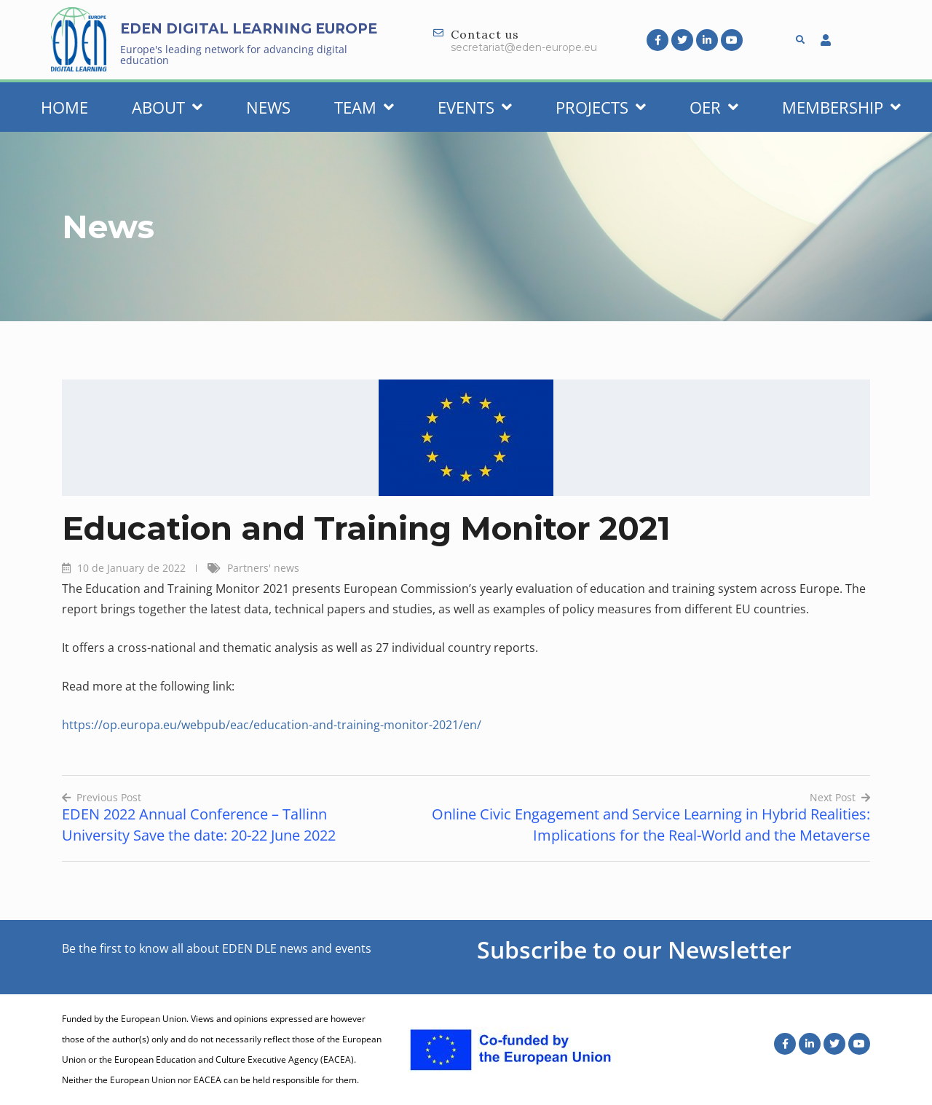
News (268, 107)
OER (714, 107)
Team (364, 107)
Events (475, 107)
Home (64, 107)
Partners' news (263, 568)
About (167, 107)
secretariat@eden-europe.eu (524, 47)
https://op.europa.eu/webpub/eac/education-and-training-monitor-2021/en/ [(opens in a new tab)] (271, 725)
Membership (841, 107)
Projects (601, 107)
